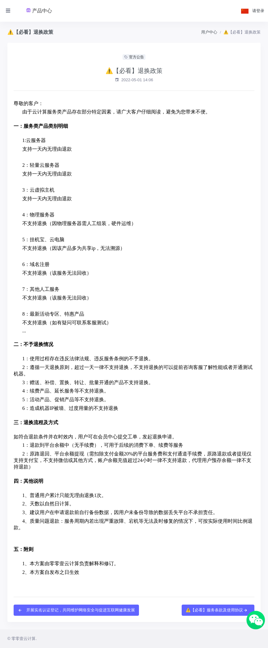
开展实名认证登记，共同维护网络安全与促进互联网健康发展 (76, 610)
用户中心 (209, 32)
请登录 (258, 10)
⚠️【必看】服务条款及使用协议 (217, 610)
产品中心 (39, 10)
